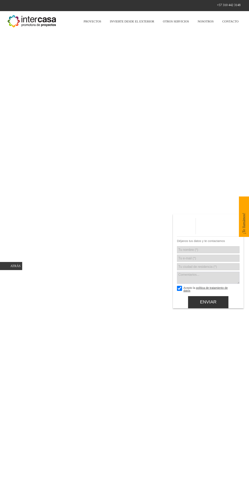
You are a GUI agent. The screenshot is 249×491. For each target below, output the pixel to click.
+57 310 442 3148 (229, 5)
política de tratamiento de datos (205, 289)
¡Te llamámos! (244, 223)
